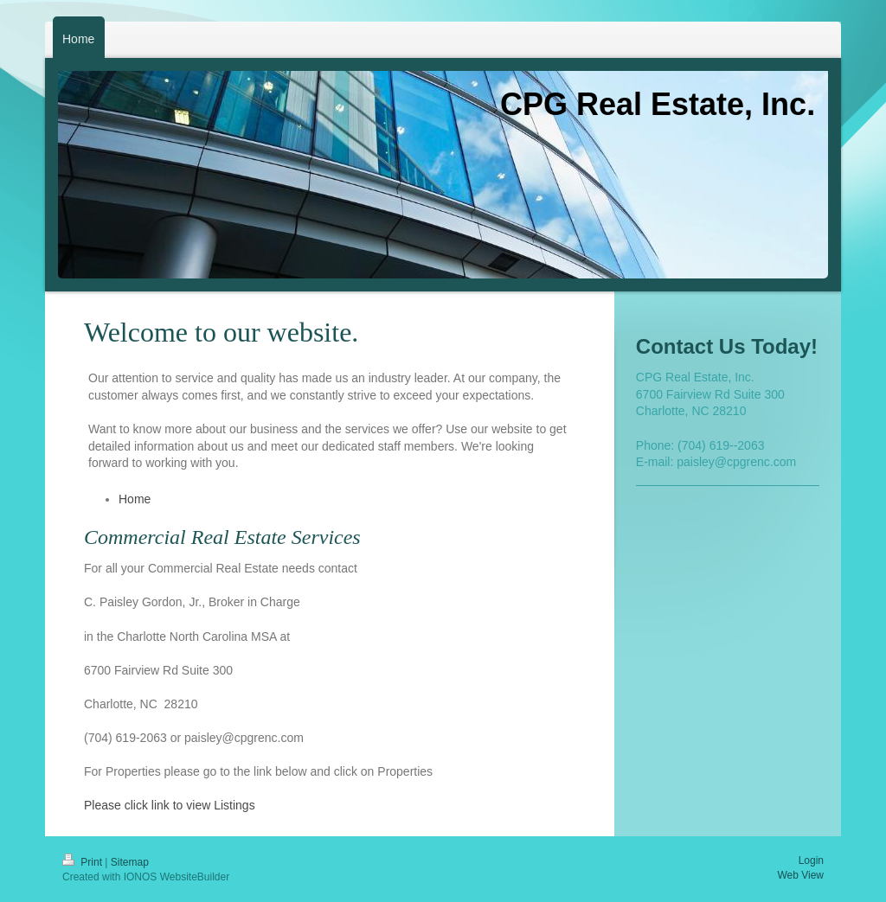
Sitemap (130, 862)
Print (83, 862)
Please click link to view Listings (169, 805)
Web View (800, 875)
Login (811, 860)
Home (135, 499)
